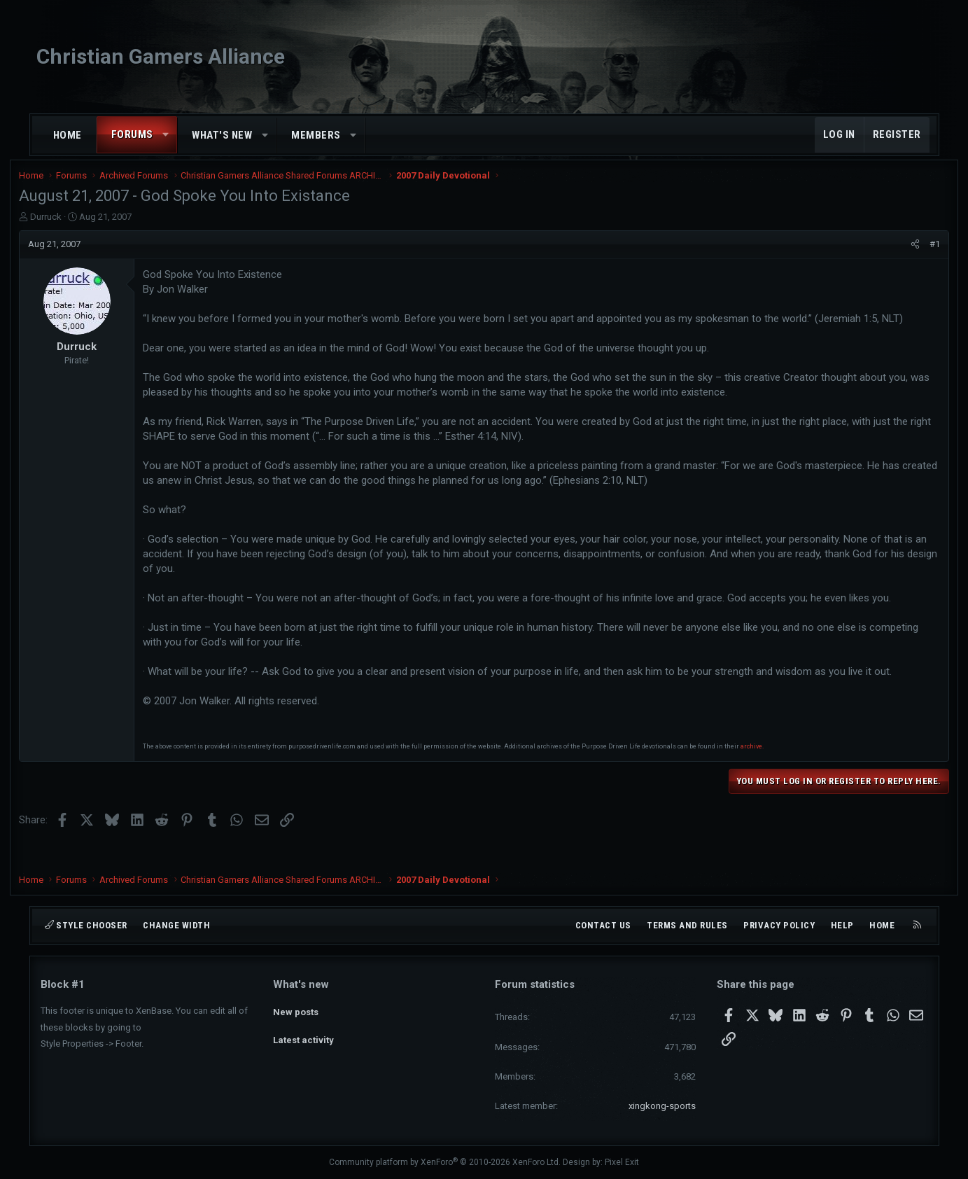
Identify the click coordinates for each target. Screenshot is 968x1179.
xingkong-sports (662, 1106)
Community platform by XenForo (445, 1162)
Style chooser (86, 925)
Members (316, 135)
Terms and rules (687, 925)
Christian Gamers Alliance (160, 56)
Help (842, 925)
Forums (132, 134)
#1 (914, 253)
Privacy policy (779, 925)
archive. (773, 770)
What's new (222, 135)
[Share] (894, 253)
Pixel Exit (622, 1162)
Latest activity (303, 1034)
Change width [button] (176, 925)
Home (67, 135)
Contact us (603, 925)
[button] (165, 135)
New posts (295, 1008)
